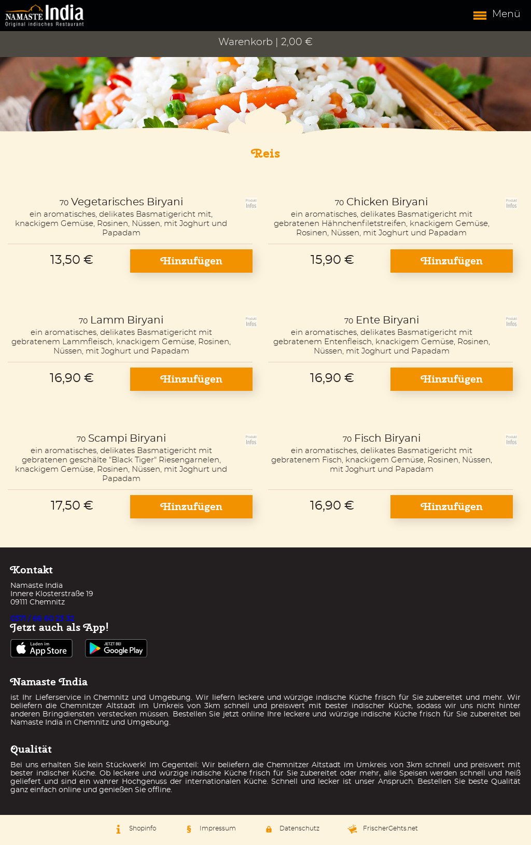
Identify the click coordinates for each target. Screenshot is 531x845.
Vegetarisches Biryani (127, 202)
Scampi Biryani (127, 438)
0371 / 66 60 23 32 (42, 619)
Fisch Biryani (387, 438)
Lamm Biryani (126, 320)
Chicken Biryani (387, 202)
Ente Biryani (387, 320)
